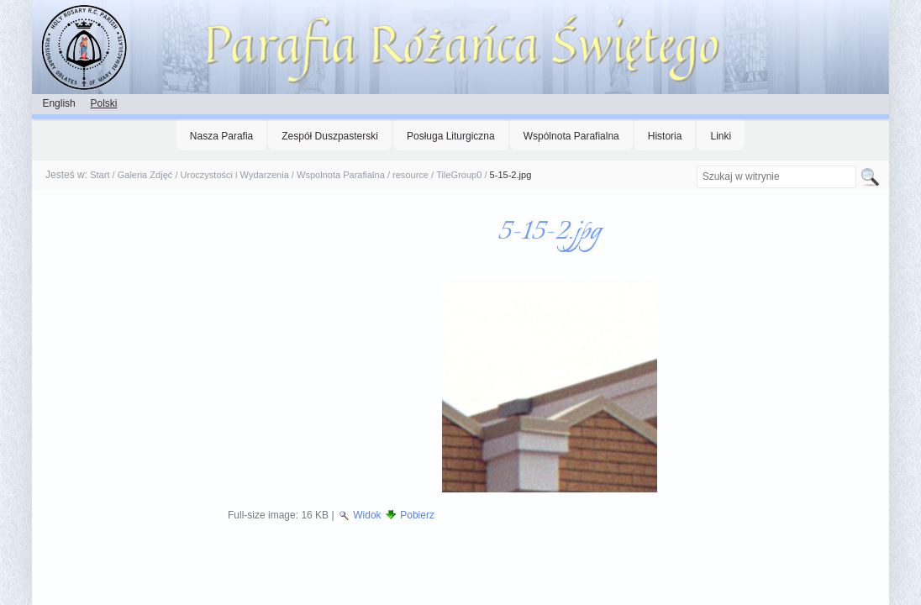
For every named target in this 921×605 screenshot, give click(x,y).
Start (99, 175)
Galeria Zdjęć (145, 175)
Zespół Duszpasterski (330, 136)
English (58, 103)
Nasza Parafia (221, 136)
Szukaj (695, 165)
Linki (720, 136)
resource (410, 175)
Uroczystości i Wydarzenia (235, 175)
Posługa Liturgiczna (451, 136)
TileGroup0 (459, 175)
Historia (665, 136)
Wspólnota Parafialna (571, 136)
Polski (103, 103)
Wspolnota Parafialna (341, 175)
